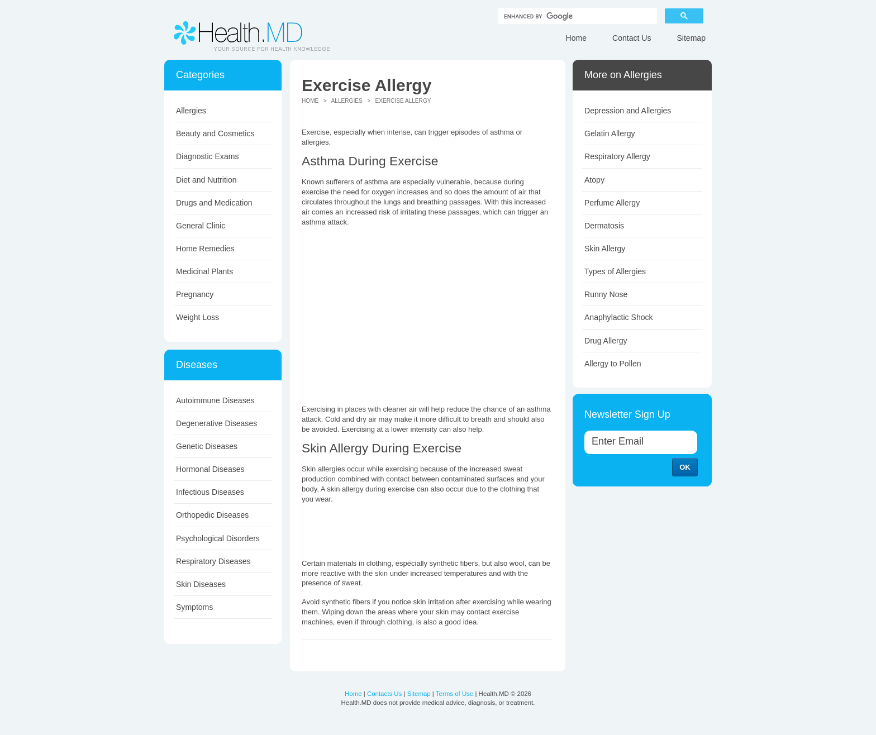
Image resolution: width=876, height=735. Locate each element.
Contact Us (631, 38)
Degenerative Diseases (216, 423)
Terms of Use (454, 693)
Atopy (594, 179)
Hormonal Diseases (210, 469)
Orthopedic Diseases (212, 514)
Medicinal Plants (204, 271)
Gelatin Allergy (609, 133)
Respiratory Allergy (617, 156)
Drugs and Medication (214, 202)
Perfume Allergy (612, 202)
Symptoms (194, 607)
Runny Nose (605, 294)
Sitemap (691, 38)
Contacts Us (384, 693)
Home (576, 38)
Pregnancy (194, 294)
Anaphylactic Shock (618, 317)
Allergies (191, 110)
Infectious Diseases (210, 492)
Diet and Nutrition (206, 179)
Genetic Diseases (206, 446)
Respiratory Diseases (213, 561)
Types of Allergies (615, 271)
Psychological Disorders (218, 538)
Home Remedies (205, 248)
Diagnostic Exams (207, 156)
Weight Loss (197, 317)
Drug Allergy (605, 340)
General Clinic (200, 225)
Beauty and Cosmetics (215, 133)
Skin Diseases (201, 584)
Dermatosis (604, 225)
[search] (576, 16)
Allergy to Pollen (612, 363)
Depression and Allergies (627, 110)
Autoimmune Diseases (215, 400)
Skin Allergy (604, 248)
